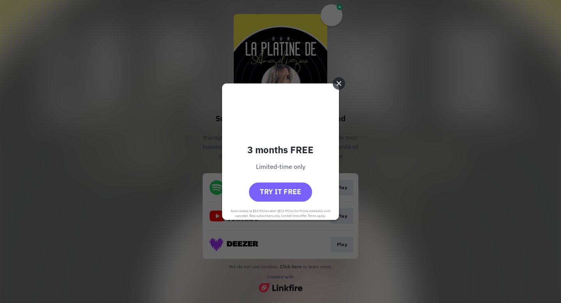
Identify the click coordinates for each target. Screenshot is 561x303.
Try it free (280, 191)
